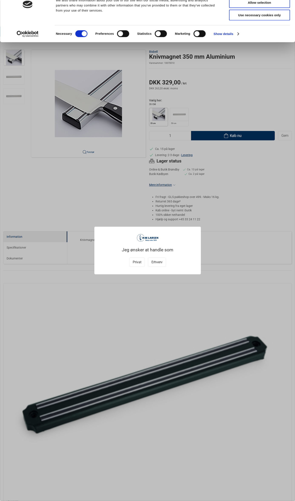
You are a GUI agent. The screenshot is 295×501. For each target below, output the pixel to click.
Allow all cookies (259, 10)
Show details (223, 54)
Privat (137, 262)
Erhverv (157, 262)
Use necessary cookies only (259, 35)
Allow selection (259, 23)
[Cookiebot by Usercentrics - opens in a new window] (27, 54)
